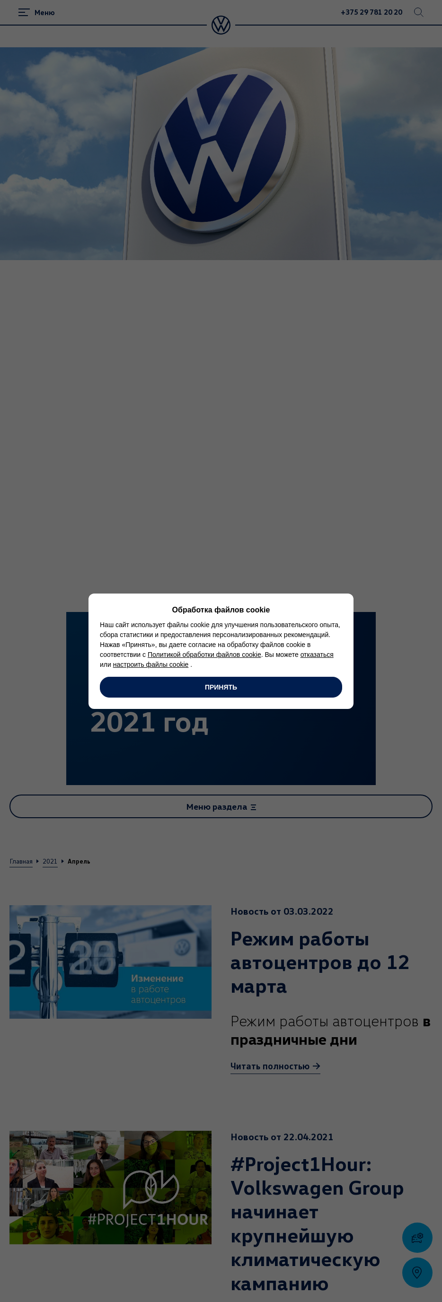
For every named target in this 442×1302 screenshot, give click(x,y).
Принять (221, 687)
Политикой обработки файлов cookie (204, 654)
